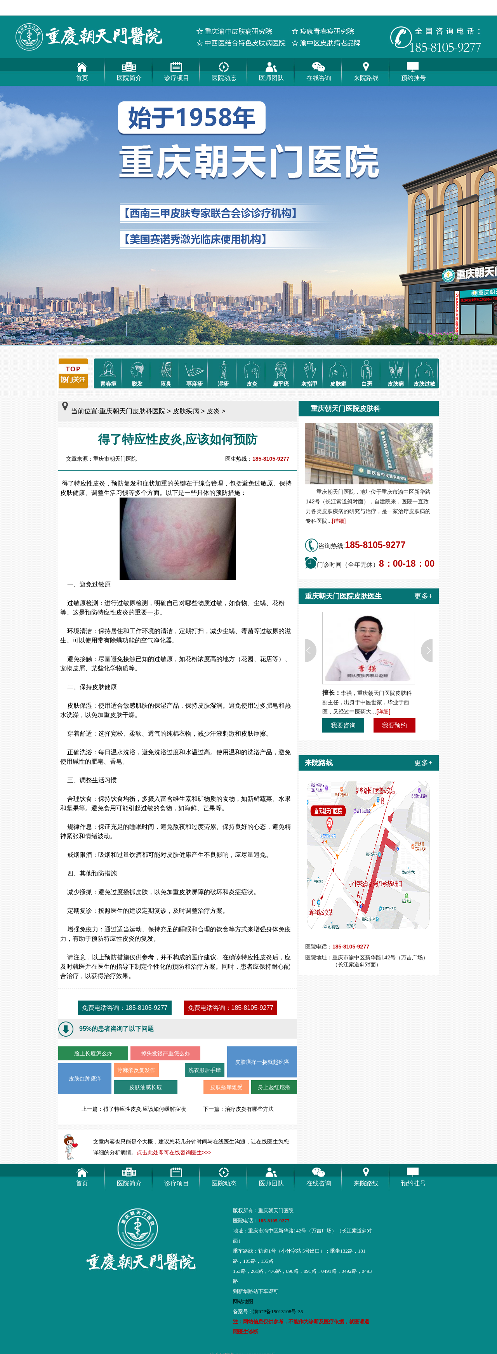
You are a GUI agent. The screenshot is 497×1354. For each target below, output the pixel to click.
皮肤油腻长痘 (145, 1087)
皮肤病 (395, 373)
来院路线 (366, 69)
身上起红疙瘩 (274, 1087)
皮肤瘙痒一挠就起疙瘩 (262, 1062)
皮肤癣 (338, 373)
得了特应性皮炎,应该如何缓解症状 (144, 1109)
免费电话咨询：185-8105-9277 (125, 1007)
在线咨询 (318, 69)
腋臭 (165, 373)
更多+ (423, 596)
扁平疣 (280, 373)
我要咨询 (343, 725)
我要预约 (394, 725)
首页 (82, 69)
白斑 (367, 373)
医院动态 (224, 69)
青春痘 (108, 373)
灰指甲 (309, 373)
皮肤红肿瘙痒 (85, 1079)
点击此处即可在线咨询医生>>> (174, 1152)
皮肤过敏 (424, 373)
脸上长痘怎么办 (93, 1053)
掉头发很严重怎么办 (165, 1053)
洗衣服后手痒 (204, 1070)
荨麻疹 (194, 373)
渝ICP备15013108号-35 (278, 1311)
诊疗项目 (176, 69)
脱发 (137, 373)
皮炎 (252, 373)
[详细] (339, 521)
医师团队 (271, 69)
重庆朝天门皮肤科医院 (132, 411)
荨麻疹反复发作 (136, 1070)
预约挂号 (413, 69)
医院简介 (129, 69)
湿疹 (223, 373)
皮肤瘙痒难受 (226, 1087)
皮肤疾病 (186, 411)
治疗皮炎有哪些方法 (249, 1109)
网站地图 (243, 1301)
